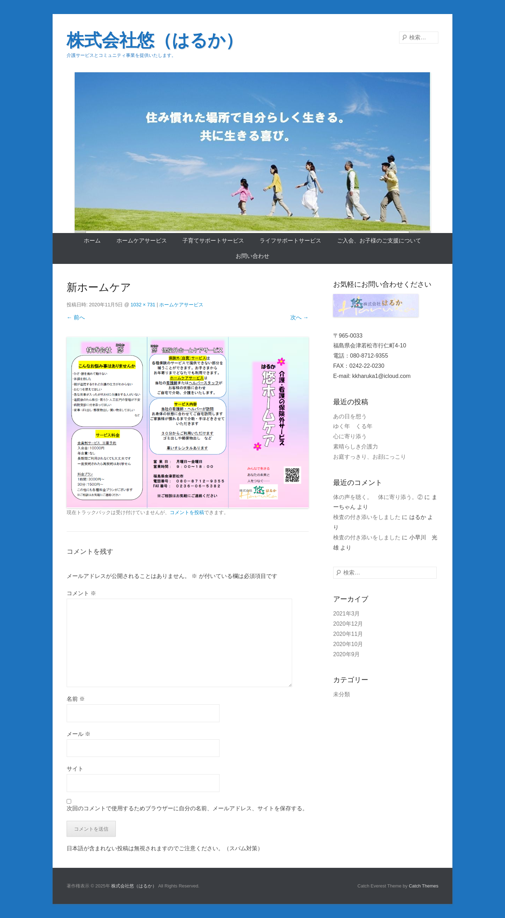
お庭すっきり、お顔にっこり (369, 457)
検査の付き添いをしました (366, 517)
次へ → (299, 317)
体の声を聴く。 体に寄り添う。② (378, 497)
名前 (76, 699)
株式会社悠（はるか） (155, 40)
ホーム (92, 241)
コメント (81, 593)
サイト (75, 769)
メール (78, 734)
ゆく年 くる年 (352, 426)
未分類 (341, 694)
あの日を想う (350, 416)
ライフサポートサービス (290, 241)
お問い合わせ (252, 256)
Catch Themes (423, 886)
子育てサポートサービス (213, 241)
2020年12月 (348, 624)
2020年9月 (346, 654)
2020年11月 (348, 634)
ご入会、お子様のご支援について (379, 241)
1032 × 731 (142, 304)
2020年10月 (348, 644)
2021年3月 (346, 614)
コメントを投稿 (187, 512)
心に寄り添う (350, 436)
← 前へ (76, 317)
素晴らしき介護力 (355, 447)
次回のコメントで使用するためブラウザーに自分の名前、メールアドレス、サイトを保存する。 (187, 808)
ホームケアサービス (141, 241)
